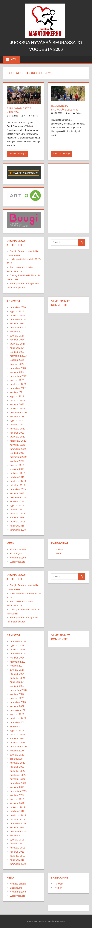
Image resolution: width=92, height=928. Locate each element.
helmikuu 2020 (17, 444)
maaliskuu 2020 (18, 440)
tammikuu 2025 (18, 319)
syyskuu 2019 (17, 465)
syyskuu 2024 (17, 335)
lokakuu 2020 (17, 416)
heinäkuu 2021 (17, 400)
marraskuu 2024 (18, 327)
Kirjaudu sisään (18, 549)
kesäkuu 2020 (17, 432)
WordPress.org (17, 561)
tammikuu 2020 (18, 449)
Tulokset (58, 549)
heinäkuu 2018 (17, 513)
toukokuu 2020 (17, 436)
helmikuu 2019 (17, 485)
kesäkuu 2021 (17, 404)
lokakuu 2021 (17, 392)
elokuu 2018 (16, 509)
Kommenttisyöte (18, 557)
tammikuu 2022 (18, 388)
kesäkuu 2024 (17, 339)
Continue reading (16, 153)
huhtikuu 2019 (17, 477)
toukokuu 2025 (17, 315)
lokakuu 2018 (17, 501)
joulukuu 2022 (17, 372)
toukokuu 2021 (17, 408)
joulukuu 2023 (17, 352)
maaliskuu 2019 (18, 481)
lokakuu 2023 (17, 360)
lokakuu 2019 (17, 461)
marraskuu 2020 (18, 412)
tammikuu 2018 (18, 529)
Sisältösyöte (16, 553)
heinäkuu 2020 (17, 428)
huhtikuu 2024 (17, 347)
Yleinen (34, 116)
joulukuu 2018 (17, 493)
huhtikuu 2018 (17, 525)
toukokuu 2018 (17, 521)
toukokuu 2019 (17, 473)
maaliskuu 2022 (18, 384)
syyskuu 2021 (17, 396)
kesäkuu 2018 (17, 517)
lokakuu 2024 (17, 331)
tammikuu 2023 (18, 368)
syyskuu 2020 (17, 420)
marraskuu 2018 (18, 497)
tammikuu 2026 (18, 307)
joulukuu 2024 (17, 323)
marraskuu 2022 (18, 376)
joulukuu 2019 (17, 453)
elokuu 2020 (16, 424)
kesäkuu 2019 (17, 469)
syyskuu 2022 (17, 380)
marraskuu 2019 (18, 457)
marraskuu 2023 (18, 356)
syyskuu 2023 (17, 364)
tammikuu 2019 (18, 489)
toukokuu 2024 (17, 343)
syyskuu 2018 (17, 505)
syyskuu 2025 (17, 311)
